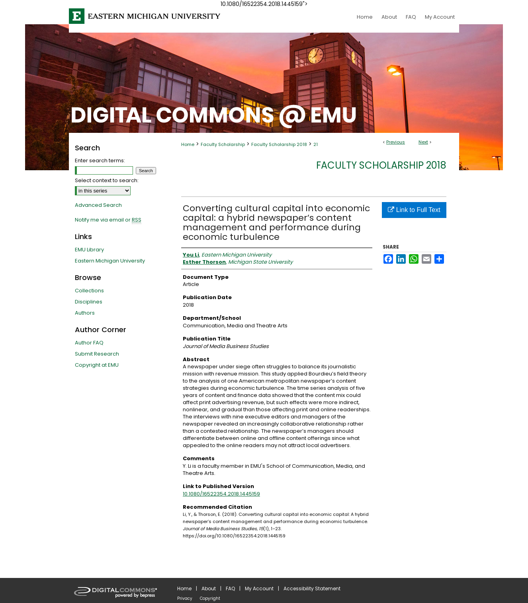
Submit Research (97, 354)
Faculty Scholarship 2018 (279, 144)
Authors (85, 313)
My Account (259, 588)
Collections (89, 290)
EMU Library (89, 249)
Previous (395, 142)
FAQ (230, 588)
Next (423, 142)
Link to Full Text (414, 209)
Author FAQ (89, 342)
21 (315, 144)
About (208, 588)
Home (187, 144)
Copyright (210, 598)
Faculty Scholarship (223, 144)
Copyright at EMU (97, 365)
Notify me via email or (108, 220)
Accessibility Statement (312, 588)
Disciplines (88, 301)
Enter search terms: (100, 160)
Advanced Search (98, 205)
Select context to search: (107, 180)
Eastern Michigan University (110, 261)
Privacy (184, 598)
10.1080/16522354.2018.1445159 (221, 494)
